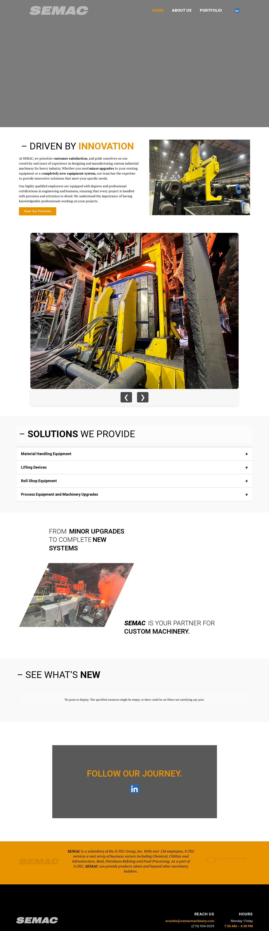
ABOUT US (182, 10)
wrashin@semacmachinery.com (189, 918)
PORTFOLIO (211, 10)
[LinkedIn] (236, 10)
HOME (159, 10)
